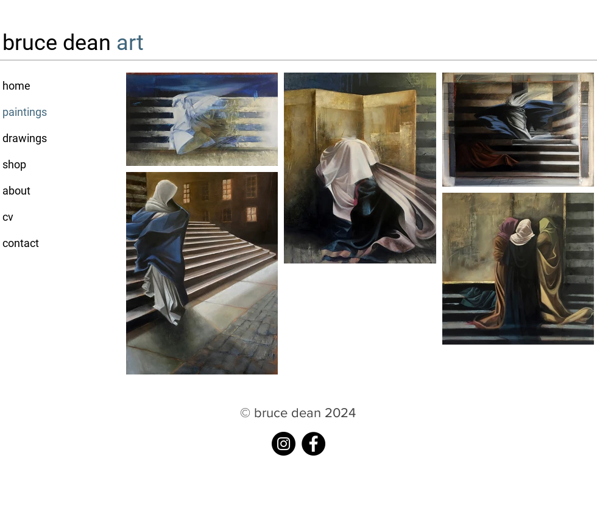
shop (14, 164)
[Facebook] (313, 444)
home (16, 85)
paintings (24, 112)
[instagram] (283, 444)
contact (20, 243)
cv (7, 216)
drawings (24, 138)
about (16, 190)
